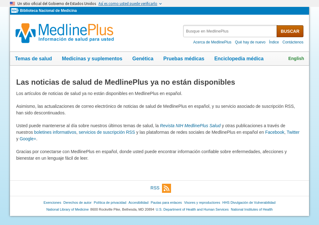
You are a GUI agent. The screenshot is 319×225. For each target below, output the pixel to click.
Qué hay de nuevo (250, 42)
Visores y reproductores (202, 202)
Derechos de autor (78, 202)
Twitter (293, 132)
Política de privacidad (110, 202)
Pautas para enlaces (166, 202)
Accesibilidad (138, 202)
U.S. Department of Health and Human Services (192, 209)
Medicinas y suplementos (92, 58)
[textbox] (230, 31)
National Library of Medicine (67, 209)
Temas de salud (33, 58)
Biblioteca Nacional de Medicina (48, 10)
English (296, 58)
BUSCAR (290, 31)
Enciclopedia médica (239, 58)
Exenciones (52, 202)
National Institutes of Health (252, 209)
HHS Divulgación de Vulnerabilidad (249, 202)
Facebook (274, 132)
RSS (160, 188)
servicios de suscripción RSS (107, 132)
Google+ (28, 138)
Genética (143, 58)
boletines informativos (55, 132)
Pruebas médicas (183, 58)
